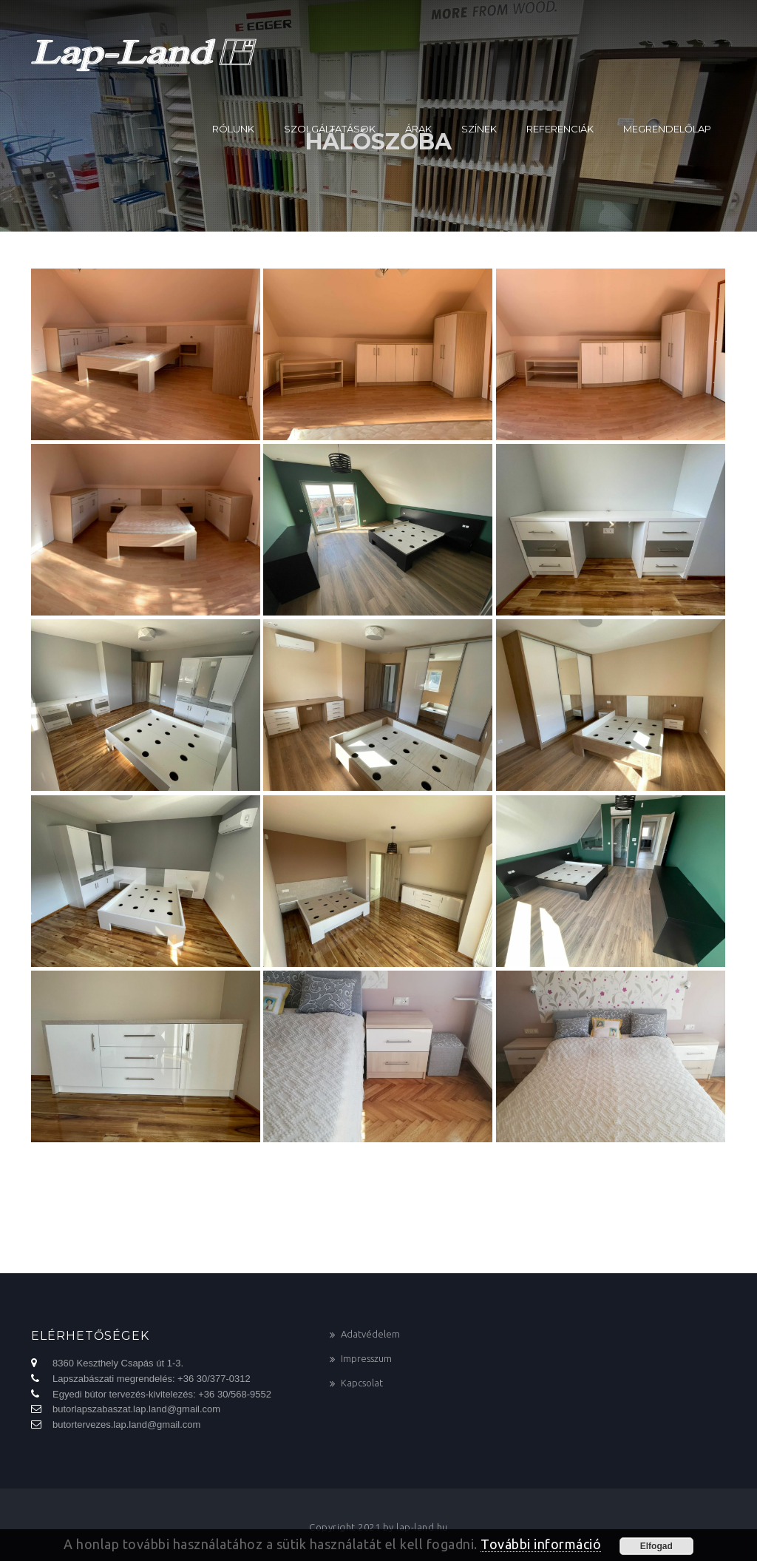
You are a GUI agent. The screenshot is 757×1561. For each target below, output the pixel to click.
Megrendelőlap (667, 129)
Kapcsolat (362, 1383)
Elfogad (656, 1546)
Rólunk (233, 129)
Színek (479, 129)
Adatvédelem (370, 1334)
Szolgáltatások (330, 129)
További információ (541, 1544)
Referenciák (560, 129)
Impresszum (366, 1358)
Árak (418, 129)
